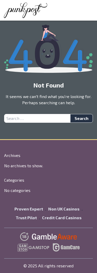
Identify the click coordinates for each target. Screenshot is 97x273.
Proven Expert (28, 208)
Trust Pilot (26, 217)
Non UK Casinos (63, 208)
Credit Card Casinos (62, 217)
